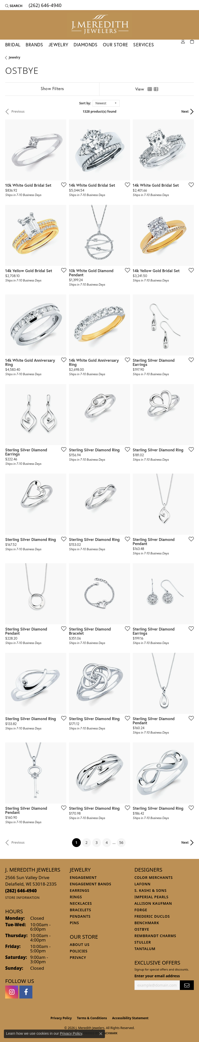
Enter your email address (157, 975)
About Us (79, 944)
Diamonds (86, 45)
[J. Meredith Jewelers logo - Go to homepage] (99, 25)
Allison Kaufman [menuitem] (153, 903)
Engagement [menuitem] (83, 877)
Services (143, 45)
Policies (78, 951)
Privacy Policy (61, 1018)
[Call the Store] (21, 891)
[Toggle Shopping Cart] (192, 42)
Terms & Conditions (92, 1018)
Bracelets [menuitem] (80, 909)
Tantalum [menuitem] (144, 948)
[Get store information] (22, 897)
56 (121, 842)
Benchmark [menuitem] (146, 922)
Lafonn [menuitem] (142, 883)
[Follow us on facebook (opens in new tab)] (25, 992)
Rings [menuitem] (76, 896)
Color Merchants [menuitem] (153, 877)
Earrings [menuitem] (79, 890)
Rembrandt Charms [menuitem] (155, 935)
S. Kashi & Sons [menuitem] (150, 890)
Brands (34, 45)
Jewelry (58, 45)
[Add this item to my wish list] (62, 184)
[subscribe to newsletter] (187, 985)
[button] (14, 5)
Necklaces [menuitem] (81, 903)
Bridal (12, 45)
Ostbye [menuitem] (141, 929)
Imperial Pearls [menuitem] (151, 896)
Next (185, 111)
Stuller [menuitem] (142, 942)
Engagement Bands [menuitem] (90, 883)
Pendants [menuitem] (80, 916)
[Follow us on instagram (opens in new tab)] (11, 992)
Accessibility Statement (130, 1018)
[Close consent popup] (100, 1033)
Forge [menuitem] (140, 909)
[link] (45, 5)
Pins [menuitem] (74, 922)
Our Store (115, 45)
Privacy (78, 957)
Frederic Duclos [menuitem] (152, 916)
